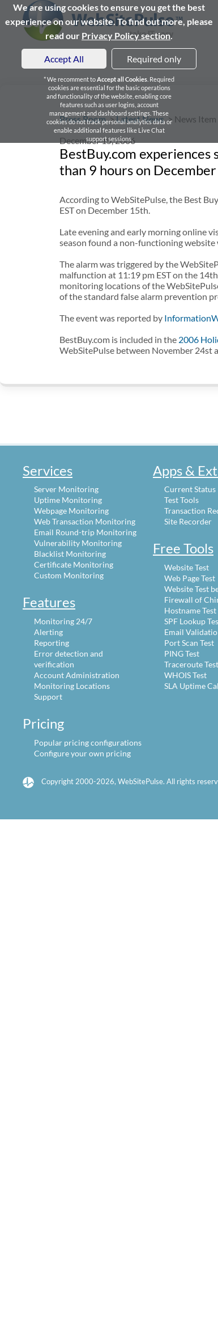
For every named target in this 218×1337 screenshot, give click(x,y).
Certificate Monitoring (73, 564)
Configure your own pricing (82, 753)
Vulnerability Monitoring (78, 543)
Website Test (186, 567)
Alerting (48, 632)
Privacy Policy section (126, 35)
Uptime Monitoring (68, 500)
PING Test (181, 653)
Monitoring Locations (72, 686)
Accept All (64, 58)
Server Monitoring (66, 489)
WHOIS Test (185, 675)
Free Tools (183, 548)
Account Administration (76, 675)
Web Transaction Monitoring (84, 521)
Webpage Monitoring (71, 510)
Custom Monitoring (69, 575)
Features (49, 602)
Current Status (190, 489)
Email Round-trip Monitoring (85, 532)
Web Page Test (189, 578)
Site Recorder (188, 521)
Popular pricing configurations (88, 742)
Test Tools (181, 500)
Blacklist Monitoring (70, 554)
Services (47, 470)
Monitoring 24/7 (63, 621)
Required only (154, 58)
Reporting (51, 643)
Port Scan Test (189, 643)
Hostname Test (190, 610)
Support (48, 696)
